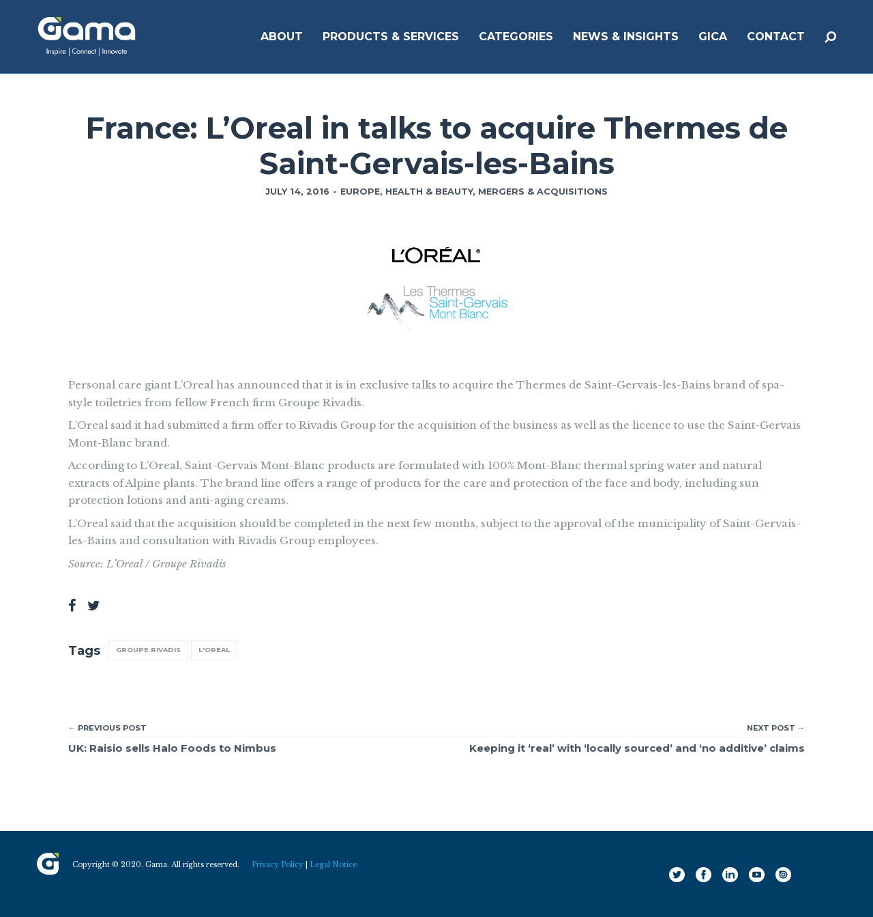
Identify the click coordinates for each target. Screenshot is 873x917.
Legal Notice (333, 864)
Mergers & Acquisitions (543, 191)
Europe (360, 191)
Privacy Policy (278, 864)
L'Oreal (214, 649)
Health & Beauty (429, 191)
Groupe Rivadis (148, 649)
